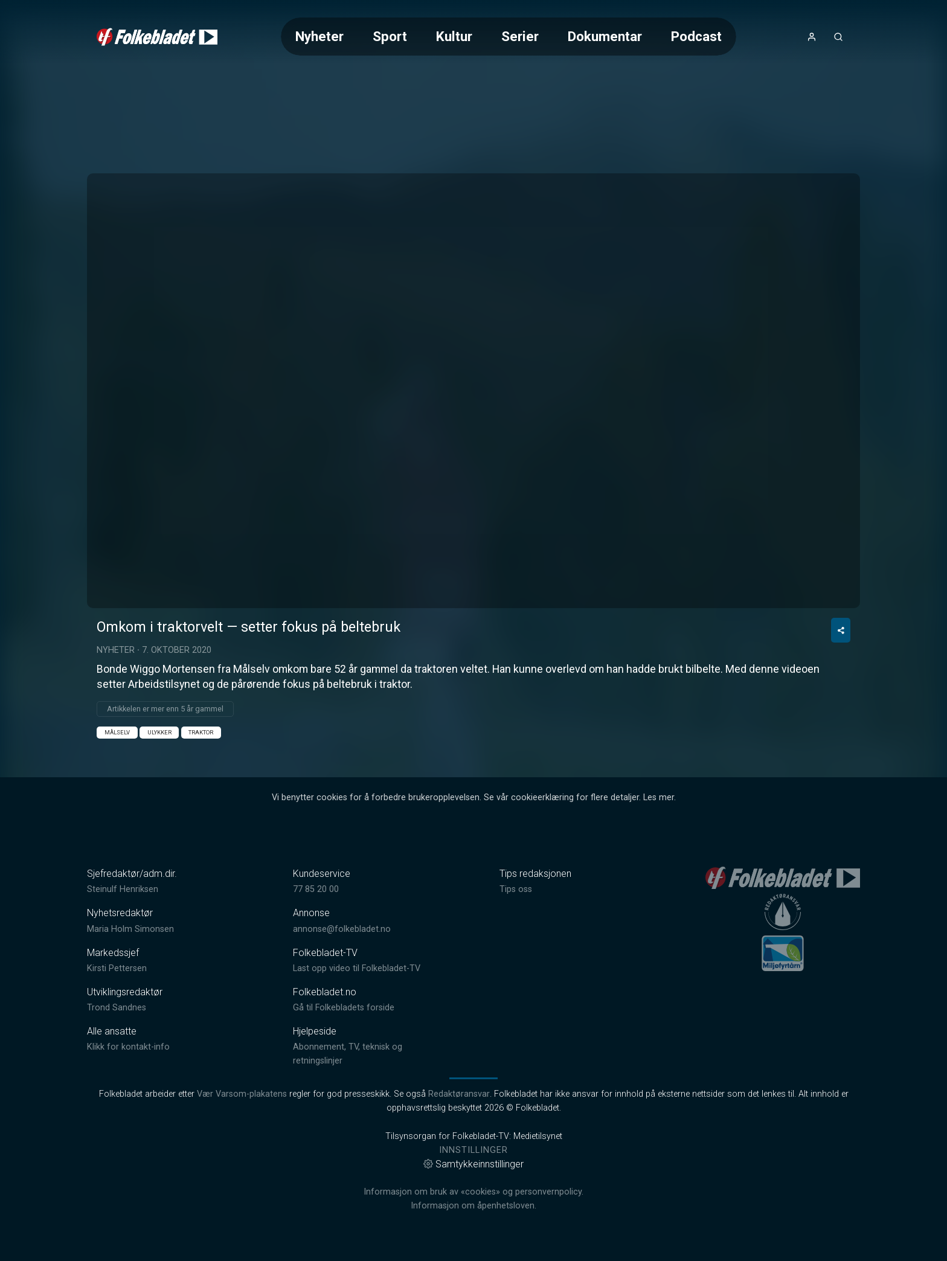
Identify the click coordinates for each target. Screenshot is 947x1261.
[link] (157, 37)
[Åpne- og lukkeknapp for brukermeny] (812, 37)
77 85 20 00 (316, 889)
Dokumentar (605, 36)
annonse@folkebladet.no (342, 929)
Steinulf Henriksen (122, 889)
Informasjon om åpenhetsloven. (473, 1206)
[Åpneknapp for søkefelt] (838, 37)
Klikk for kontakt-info (128, 1047)
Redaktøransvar (459, 1094)
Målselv (117, 732)
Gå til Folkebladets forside (343, 1008)
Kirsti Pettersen (117, 968)
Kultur (454, 36)
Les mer (658, 797)
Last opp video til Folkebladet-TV (356, 968)
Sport (390, 36)
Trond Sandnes (116, 1008)
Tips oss (515, 889)
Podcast (696, 36)
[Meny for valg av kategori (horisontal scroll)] (508, 37)
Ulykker (159, 732)
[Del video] (840, 630)
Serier (520, 36)
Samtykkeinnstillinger (473, 1164)
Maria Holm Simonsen (130, 929)
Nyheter (319, 36)
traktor (200, 732)
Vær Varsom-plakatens (242, 1094)
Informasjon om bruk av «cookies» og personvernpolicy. (473, 1192)
